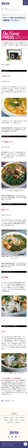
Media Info (3, 442)
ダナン (12, 400)
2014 (6, 8)
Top (2, 8)
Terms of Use (8, 442)
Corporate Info (10, 444)
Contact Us (20, 442)
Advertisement (4, 444)
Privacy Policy (14, 442)
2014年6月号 (6, 400)
